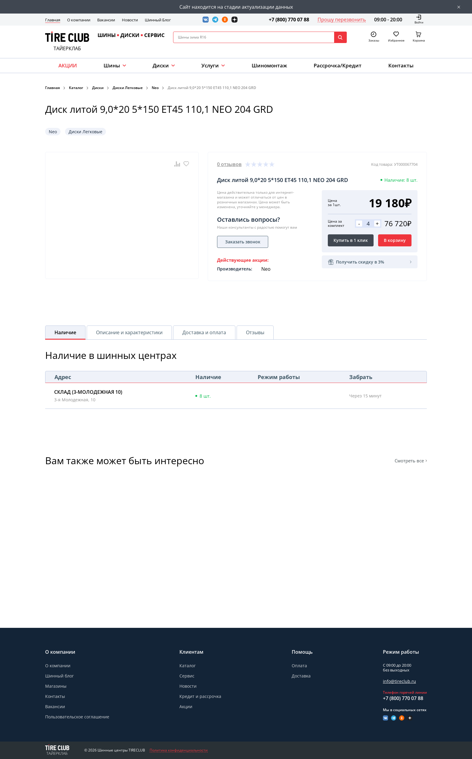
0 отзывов (229, 164)
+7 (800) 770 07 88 (289, 19)
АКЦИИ (67, 65)
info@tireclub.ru (399, 681)
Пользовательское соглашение (77, 717)
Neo (155, 87)
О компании (78, 20)
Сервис (186, 676)
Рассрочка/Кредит (338, 65)
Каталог (76, 87)
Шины (112, 65)
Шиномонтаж (269, 65)
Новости (130, 20)
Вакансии (106, 20)
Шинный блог (59, 676)
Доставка (301, 676)
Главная (52, 20)
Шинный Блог (158, 20)
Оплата (299, 665)
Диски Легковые (128, 87)
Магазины (56, 686)
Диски (161, 65)
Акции (185, 706)
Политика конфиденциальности (179, 750)
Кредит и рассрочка (200, 696)
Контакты (401, 65)
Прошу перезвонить (342, 19)
